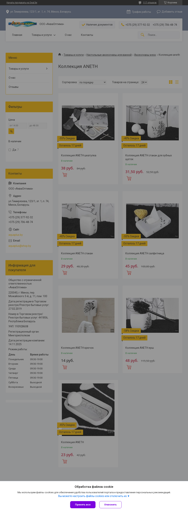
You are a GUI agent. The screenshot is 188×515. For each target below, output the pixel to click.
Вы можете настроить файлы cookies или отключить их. (92, 496)
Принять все (83, 504)
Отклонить (110, 504)
